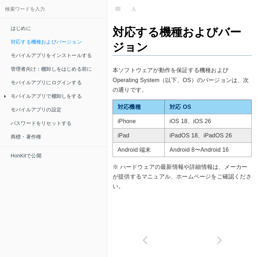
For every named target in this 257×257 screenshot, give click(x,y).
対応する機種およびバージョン (46, 42)
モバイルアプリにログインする (46, 82)
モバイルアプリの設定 (36, 109)
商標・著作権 (26, 137)
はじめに (21, 28)
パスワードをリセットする (41, 123)
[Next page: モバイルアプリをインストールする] (219, 240)
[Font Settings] (133, 9)
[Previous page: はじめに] (144, 240)
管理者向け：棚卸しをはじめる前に (51, 69)
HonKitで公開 (26, 155)
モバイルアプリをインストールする (51, 55)
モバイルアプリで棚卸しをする (43, 96)
